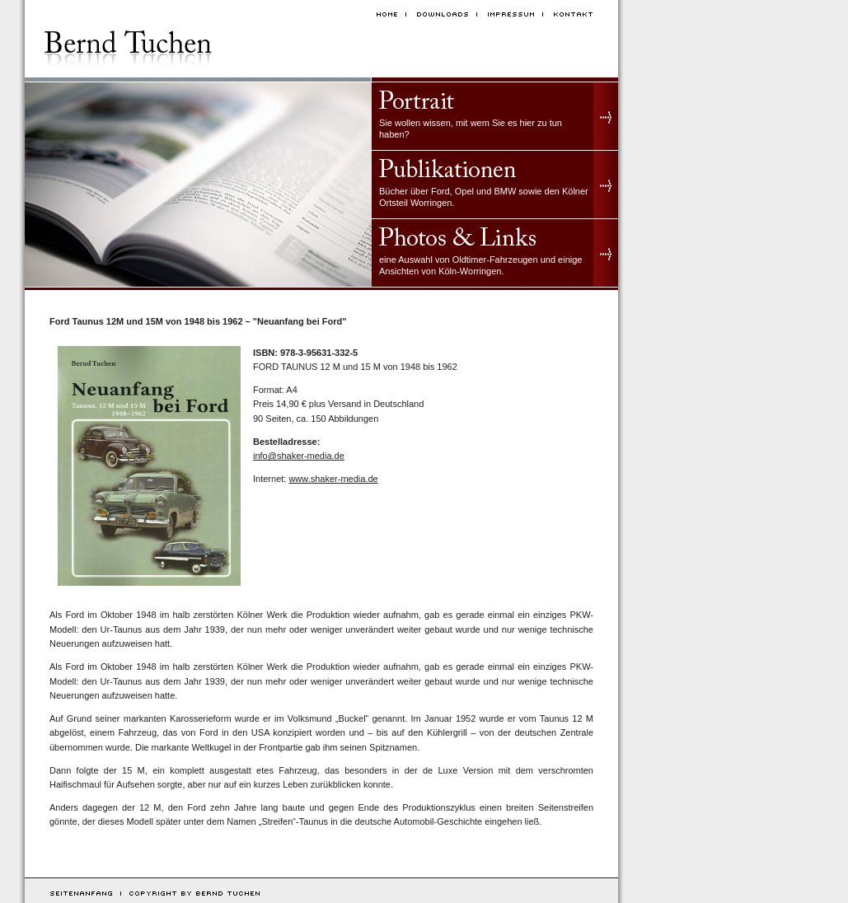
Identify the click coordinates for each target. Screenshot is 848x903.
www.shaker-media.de (332, 479)
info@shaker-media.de (298, 456)
